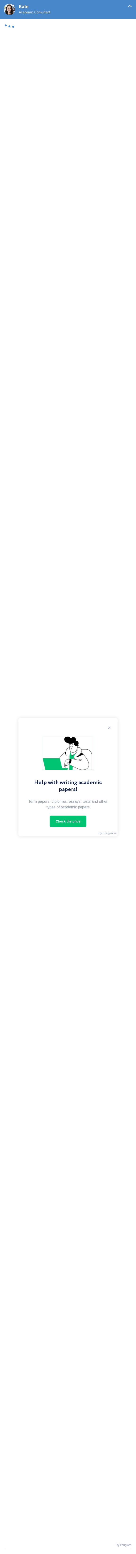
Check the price (68, 821)
